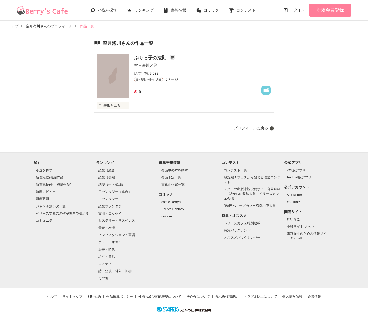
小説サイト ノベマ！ (302, 226)
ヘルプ (52, 296)
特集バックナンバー (239, 230)
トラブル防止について (260, 296)
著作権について (198, 296)
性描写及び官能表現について (159, 296)
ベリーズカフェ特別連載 (242, 223)
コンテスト (246, 10)
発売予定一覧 (171, 177)
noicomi (167, 216)
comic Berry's (171, 202)
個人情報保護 (292, 296)
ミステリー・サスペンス (116, 220)
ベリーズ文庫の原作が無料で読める (62, 213)
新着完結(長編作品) (50, 177)
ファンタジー (108, 199)
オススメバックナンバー (242, 237)
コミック (211, 10)
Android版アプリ (299, 177)
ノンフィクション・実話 (116, 235)
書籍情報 (178, 10)
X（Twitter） (296, 195)
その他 (103, 278)
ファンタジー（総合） (115, 192)
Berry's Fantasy (172, 209)
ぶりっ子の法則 (151, 57)
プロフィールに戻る (251, 128)
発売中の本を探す (174, 170)
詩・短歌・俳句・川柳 (115, 271)
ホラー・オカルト (111, 242)
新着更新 (42, 199)
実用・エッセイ (110, 213)
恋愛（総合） (108, 170)
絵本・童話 (106, 257)
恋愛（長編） (108, 177)
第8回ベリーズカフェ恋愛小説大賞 (249, 206)
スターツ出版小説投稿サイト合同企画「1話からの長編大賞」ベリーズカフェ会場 (252, 193)
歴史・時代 (106, 249)
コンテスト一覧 (235, 170)
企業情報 (314, 296)
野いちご (293, 219)
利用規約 (94, 296)
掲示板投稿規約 (226, 296)
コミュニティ (46, 220)
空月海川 (142, 65)
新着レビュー (46, 192)
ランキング (144, 10)
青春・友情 (106, 228)
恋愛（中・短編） (111, 184)
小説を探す (107, 10)
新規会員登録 (330, 10)
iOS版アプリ (296, 170)
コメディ (105, 264)
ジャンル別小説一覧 (51, 206)
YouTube (293, 202)
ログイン (297, 10)
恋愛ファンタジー (111, 206)
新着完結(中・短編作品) (53, 184)
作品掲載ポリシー (119, 296)
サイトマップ (72, 296)
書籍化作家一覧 (173, 184)
